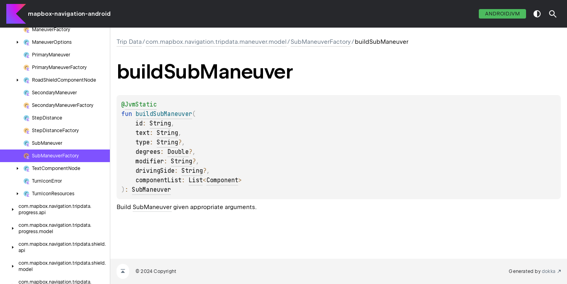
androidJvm (502, 14)
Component (222, 180)
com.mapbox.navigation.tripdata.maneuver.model (216, 41)
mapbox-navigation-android (69, 13)
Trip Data (129, 41)
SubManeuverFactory (321, 41)
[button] (553, 14)
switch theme (537, 14)
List (196, 180)
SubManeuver (151, 190)
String (160, 123)
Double (178, 152)
